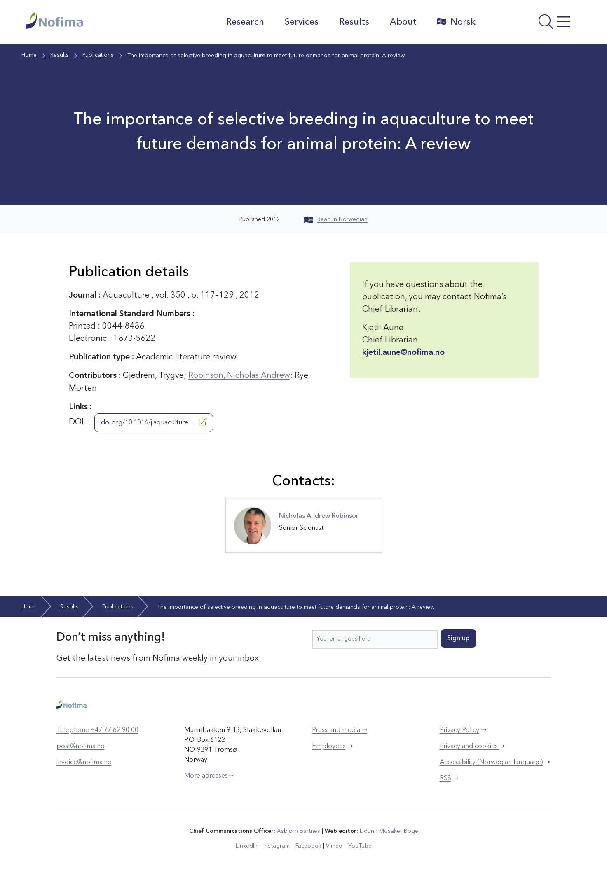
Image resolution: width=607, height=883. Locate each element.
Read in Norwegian (336, 219)
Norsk (456, 22)
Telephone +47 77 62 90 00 (97, 730)
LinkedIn (247, 845)
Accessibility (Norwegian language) (491, 762)
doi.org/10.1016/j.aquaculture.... (153, 421)
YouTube (359, 845)
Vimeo (334, 845)
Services (301, 22)
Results (354, 22)
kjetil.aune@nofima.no (403, 353)
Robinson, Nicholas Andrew (239, 376)
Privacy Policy (459, 730)
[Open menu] (532, 24)
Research (245, 22)
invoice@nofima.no (84, 762)
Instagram (276, 845)
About (402, 22)
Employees (329, 746)
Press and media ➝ (339, 730)
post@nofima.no (80, 746)
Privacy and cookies (469, 746)
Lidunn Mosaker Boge (388, 831)
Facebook (308, 845)
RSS (445, 778)
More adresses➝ (208, 775)
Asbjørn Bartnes (298, 831)
